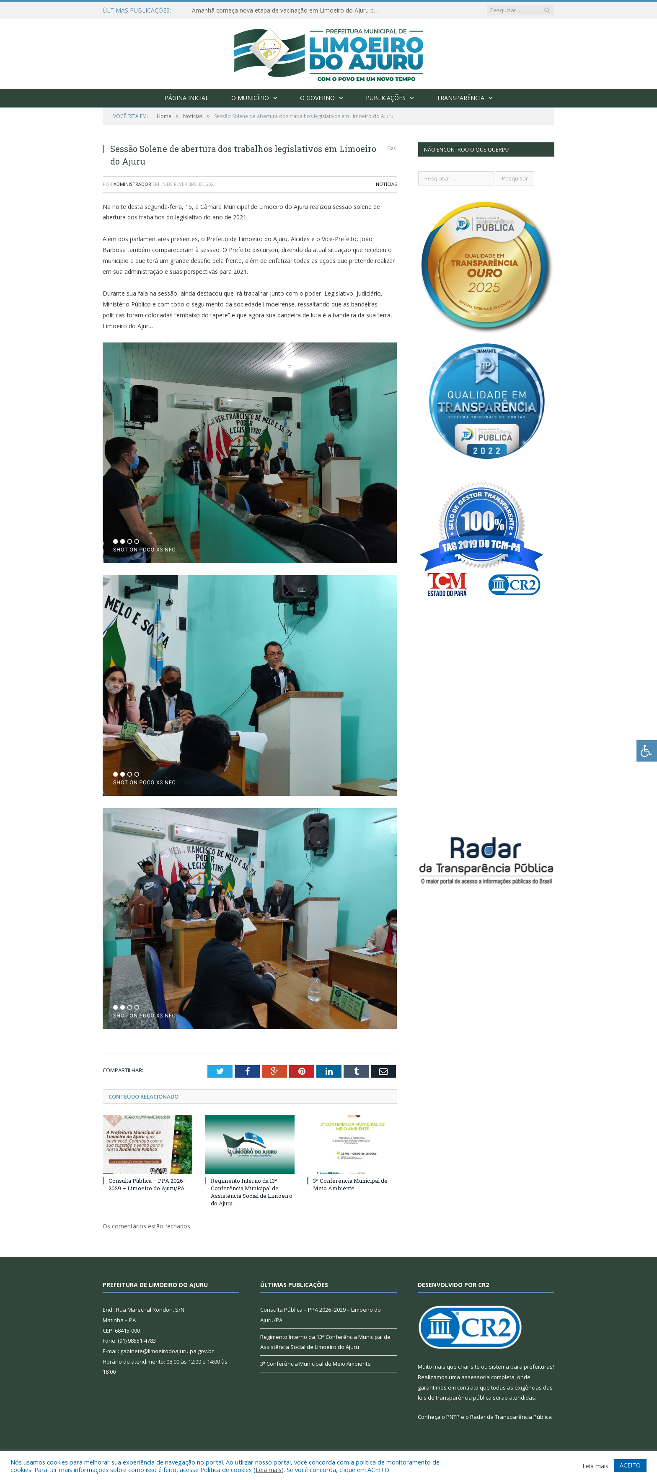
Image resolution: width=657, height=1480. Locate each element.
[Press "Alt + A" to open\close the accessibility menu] (646, 751)
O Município (250, 98)
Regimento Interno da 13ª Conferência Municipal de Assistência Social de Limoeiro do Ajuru (251, 1192)
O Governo (317, 98)
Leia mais (269, 1469)
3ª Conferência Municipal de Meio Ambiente (350, 1184)
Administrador (132, 184)
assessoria (475, 1377)
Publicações (386, 98)
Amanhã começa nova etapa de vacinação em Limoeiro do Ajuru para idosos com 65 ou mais (288, 10)
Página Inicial (187, 98)
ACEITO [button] (630, 1465)
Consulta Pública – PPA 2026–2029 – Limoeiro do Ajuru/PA (148, 1184)
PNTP (453, 1417)
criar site (469, 1366)
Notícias (386, 184)
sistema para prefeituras (521, 1366)
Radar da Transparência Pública (511, 1417)
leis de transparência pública (454, 1397)
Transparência (460, 98)
